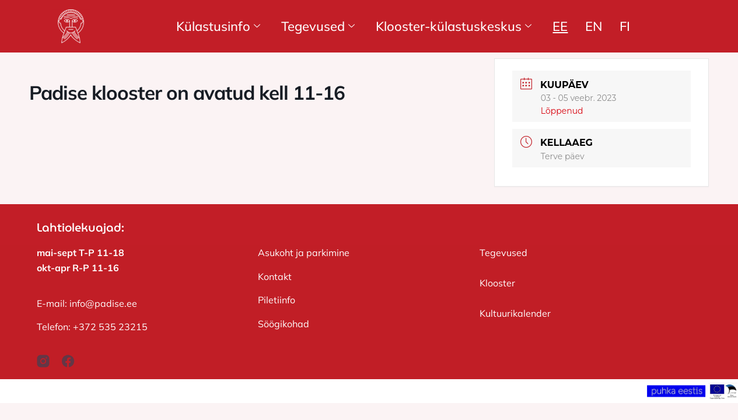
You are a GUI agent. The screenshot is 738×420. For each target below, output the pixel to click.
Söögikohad (283, 324)
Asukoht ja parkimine (303, 252)
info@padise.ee (103, 303)
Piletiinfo (276, 300)
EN (593, 26)
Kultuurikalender (515, 313)
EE (560, 26)
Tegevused (318, 26)
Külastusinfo (218, 26)
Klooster (497, 283)
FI (625, 26)
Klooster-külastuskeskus (453, 26)
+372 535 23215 (110, 326)
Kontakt (275, 276)
